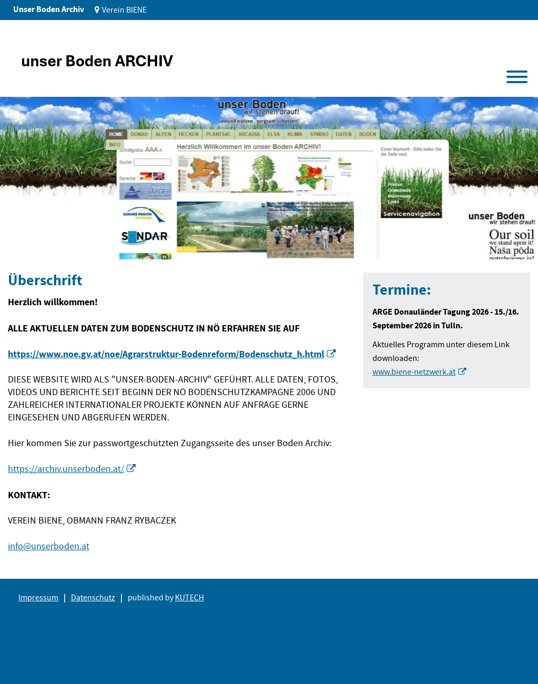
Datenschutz (93, 597)
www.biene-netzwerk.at (414, 372)
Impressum (38, 597)
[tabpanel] (269, 178)
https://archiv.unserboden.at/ (66, 469)
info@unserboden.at (48, 546)
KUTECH (189, 597)
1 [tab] (25, 243)
